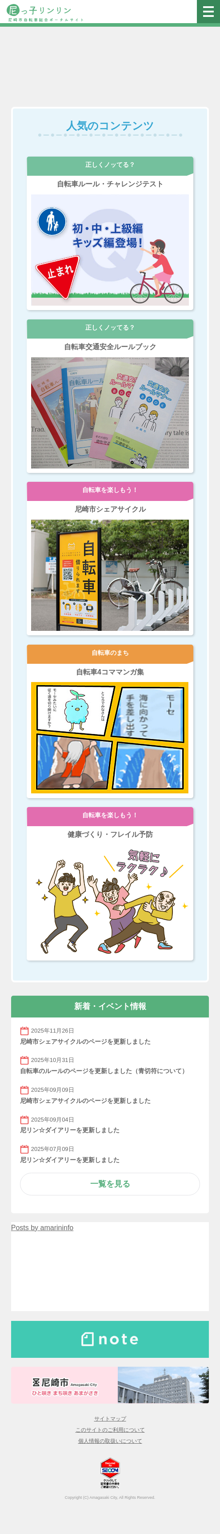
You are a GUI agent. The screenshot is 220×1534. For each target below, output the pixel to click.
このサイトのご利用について (110, 1430)
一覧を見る (110, 1183)
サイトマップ (110, 1419)
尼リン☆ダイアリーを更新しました (70, 1130)
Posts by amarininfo (42, 1227)
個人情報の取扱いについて (110, 1441)
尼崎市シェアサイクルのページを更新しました (85, 1041)
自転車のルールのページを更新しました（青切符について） (104, 1070)
